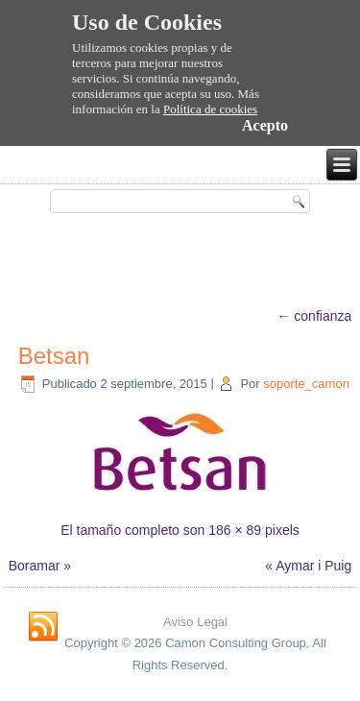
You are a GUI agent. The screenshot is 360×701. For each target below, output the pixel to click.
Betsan (54, 356)
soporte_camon (306, 383)
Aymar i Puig (313, 565)
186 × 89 (234, 530)
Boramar (34, 565)
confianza (313, 316)
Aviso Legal (195, 622)
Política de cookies (210, 109)
